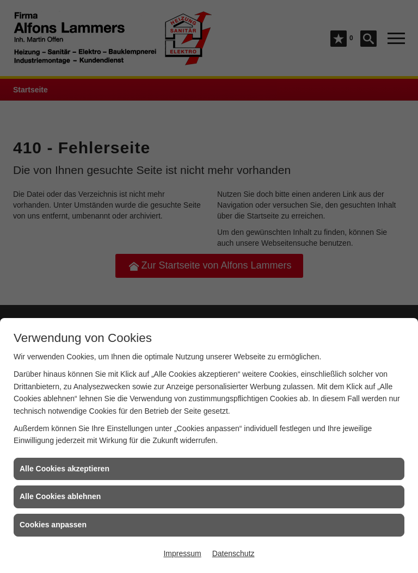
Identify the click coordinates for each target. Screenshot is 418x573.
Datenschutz (233, 553)
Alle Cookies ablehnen (60, 496)
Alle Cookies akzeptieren (64, 468)
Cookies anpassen (53, 524)
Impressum (182, 553)
